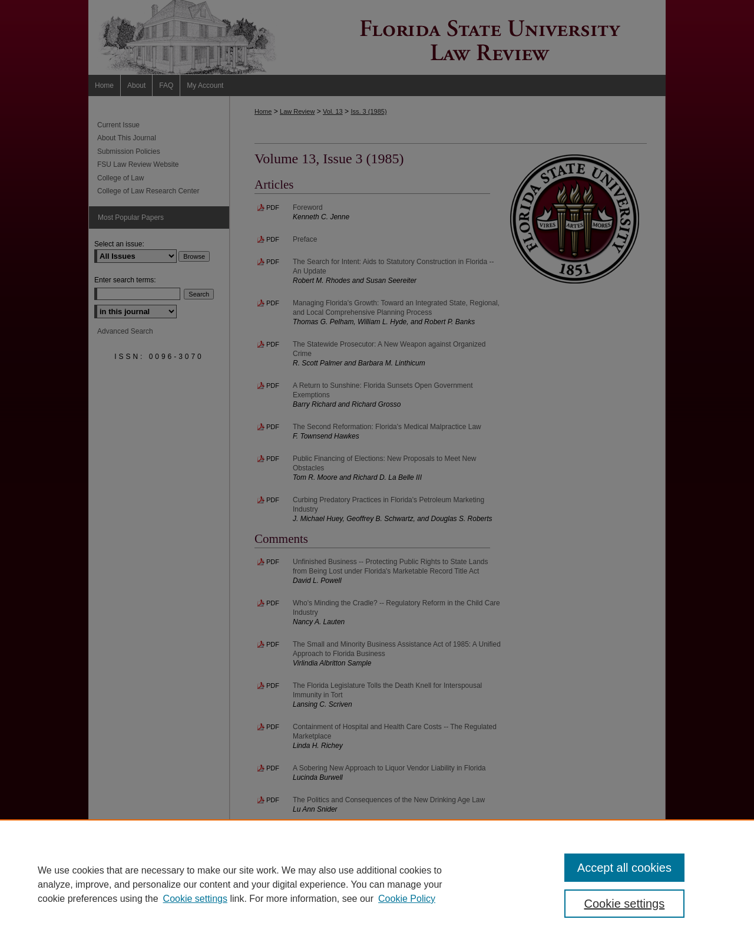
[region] (377, 884)
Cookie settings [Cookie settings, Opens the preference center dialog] (624, 903)
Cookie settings (195, 899)
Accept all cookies (624, 867)
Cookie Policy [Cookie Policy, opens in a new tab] (406, 899)
